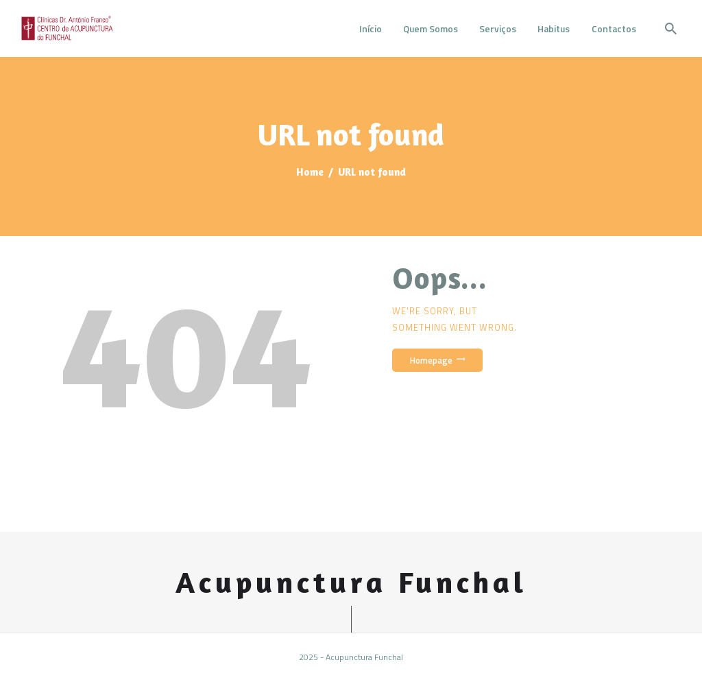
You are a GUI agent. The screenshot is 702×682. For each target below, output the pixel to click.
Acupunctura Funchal (351, 582)
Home (310, 171)
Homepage (431, 360)
